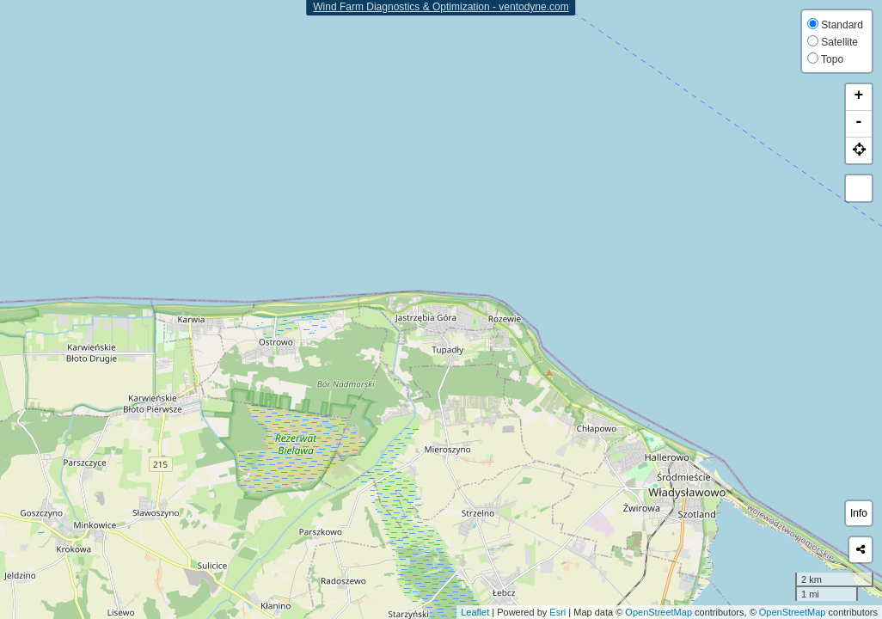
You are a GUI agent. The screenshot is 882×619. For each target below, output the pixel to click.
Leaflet (475, 612)
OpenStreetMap (658, 612)
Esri (557, 612)
